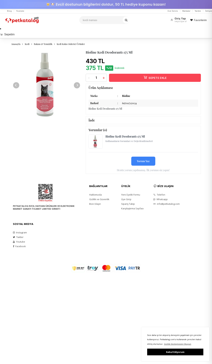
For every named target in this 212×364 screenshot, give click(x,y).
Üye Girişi (126, 199)
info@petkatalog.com (166, 203)
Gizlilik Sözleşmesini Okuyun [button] (177, 344)
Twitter (18, 237)
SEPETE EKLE (155, 77)
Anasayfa (15, 43)
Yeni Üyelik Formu (130, 194)
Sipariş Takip (128, 203)
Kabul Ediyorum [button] (175, 352)
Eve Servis (173, 11)
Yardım (198, 11)
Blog (9, 11)
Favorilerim (198, 20)
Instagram (20, 232)
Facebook (19, 246)
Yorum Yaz (143, 161)
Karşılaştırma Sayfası (132, 208)
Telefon (159, 194)
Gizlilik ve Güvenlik (99, 199)
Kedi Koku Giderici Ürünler (71, 43)
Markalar (186, 11)
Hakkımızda (95, 194)
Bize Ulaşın (95, 203)
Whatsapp (160, 199)
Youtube (20, 11)
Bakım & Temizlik (43, 43)
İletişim (208, 11)
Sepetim (7, 34)
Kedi (27, 43)
